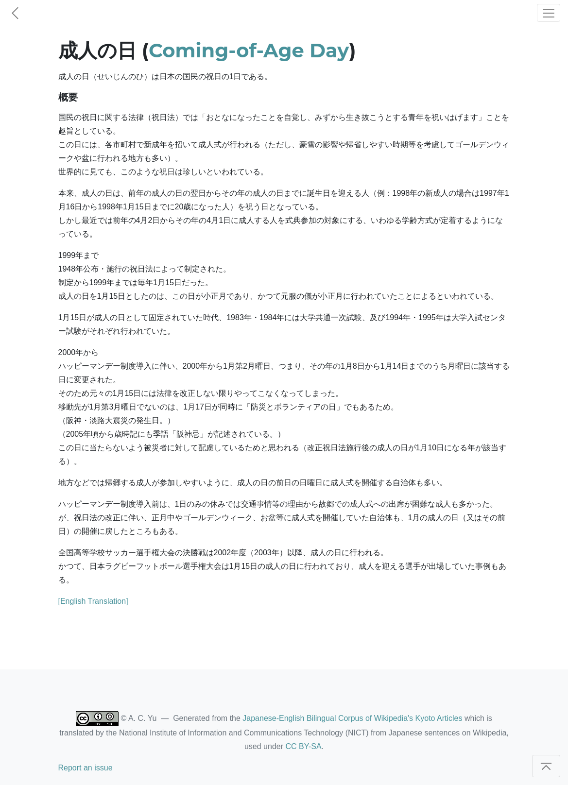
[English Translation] (93, 601)
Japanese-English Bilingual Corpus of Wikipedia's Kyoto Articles (352, 718)
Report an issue (85, 768)
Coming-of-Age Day (249, 50)
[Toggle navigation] (548, 13)
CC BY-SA (303, 746)
